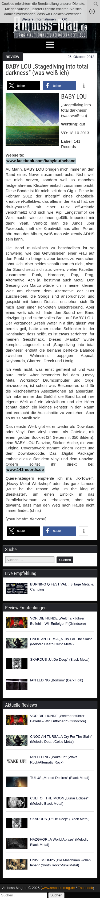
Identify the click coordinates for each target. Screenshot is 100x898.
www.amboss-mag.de (58, 888)
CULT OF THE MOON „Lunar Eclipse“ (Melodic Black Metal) (59, 801)
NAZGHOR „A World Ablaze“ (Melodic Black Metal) (59, 842)
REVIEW (12, 57)
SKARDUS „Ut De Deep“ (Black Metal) (60, 659)
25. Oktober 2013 (81, 57)
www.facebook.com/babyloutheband (40, 160)
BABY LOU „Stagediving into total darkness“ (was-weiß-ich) (47, 70)
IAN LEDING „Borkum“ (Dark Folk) (56, 680)
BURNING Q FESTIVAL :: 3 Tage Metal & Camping (62, 587)
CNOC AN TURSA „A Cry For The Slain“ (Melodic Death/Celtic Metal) (61, 641)
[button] (96, 5)
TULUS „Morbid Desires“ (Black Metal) (59, 778)
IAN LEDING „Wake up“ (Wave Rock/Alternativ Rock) (53, 759)
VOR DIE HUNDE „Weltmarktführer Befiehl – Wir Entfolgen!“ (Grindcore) (58, 621)
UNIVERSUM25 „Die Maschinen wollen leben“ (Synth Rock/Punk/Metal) (60, 862)
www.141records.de (25, 469)
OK (64, 19)
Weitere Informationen (39, 19)
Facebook (85, 888)
